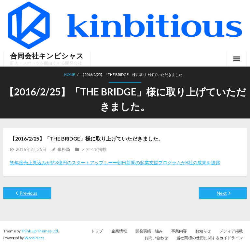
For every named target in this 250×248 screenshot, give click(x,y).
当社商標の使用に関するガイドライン (209, 237)
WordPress (34, 237)
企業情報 (119, 231)
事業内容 (179, 231)
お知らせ (203, 231)
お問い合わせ (156, 237)
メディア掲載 (93, 149)
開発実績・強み (149, 231)
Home (69, 74)
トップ (97, 231)
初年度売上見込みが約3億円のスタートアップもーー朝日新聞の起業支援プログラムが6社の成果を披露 (115, 162)
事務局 (63, 149)
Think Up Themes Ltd (39, 231)
